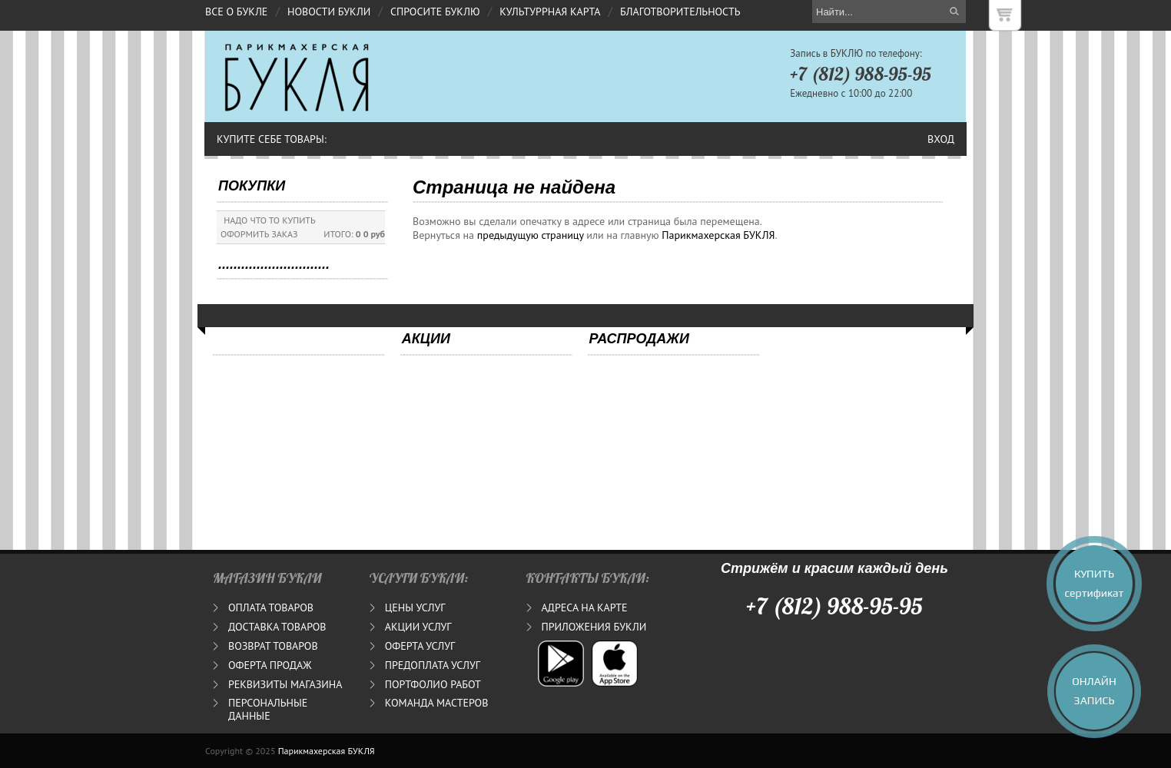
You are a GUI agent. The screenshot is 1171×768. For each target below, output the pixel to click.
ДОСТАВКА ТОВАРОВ (277, 627)
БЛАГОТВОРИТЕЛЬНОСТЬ (680, 11)
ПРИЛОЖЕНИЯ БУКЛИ (594, 627)
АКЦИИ (426, 338)
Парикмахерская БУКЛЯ (718, 235)
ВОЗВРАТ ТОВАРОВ (273, 646)
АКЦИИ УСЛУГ (418, 627)
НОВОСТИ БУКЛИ (328, 11)
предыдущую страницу (530, 235)
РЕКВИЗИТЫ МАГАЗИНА (285, 684)
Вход (940, 139)
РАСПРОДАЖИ (639, 338)
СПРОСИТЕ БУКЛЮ (435, 11)
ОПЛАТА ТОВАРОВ (270, 607)
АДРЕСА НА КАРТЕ (585, 607)
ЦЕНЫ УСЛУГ (415, 607)
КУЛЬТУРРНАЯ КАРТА (549, 11)
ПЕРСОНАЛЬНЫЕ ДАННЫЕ (267, 709)
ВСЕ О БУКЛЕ (236, 11)
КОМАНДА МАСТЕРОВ (437, 703)
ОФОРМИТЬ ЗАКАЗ (259, 234)
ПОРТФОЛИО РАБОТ (433, 684)
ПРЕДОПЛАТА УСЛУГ (432, 665)
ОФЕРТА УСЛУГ (420, 646)
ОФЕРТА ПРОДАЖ (270, 665)
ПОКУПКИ (251, 186)
